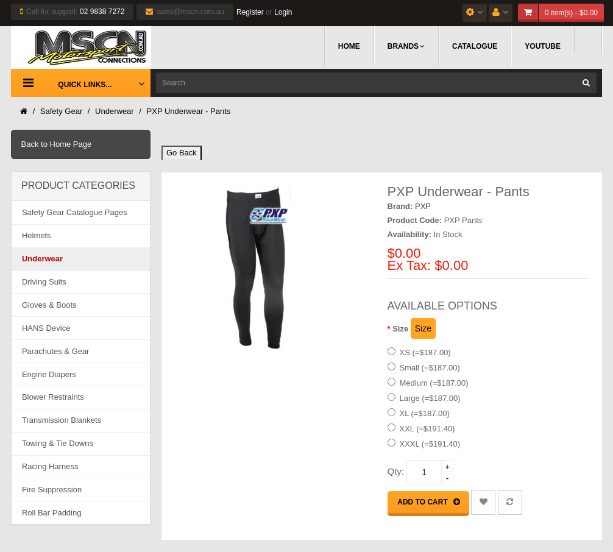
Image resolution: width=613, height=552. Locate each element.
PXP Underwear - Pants (189, 111)
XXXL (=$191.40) (430, 443)
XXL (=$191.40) (427, 428)
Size (400, 328)
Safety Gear (61, 111)
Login (283, 12)
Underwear (114, 111)
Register (250, 12)
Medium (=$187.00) (434, 382)
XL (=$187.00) (425, 413)
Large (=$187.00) (430, 398)
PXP (423, 206)
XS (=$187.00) (425, 352)
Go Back (181, 152)
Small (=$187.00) (430, 367)
